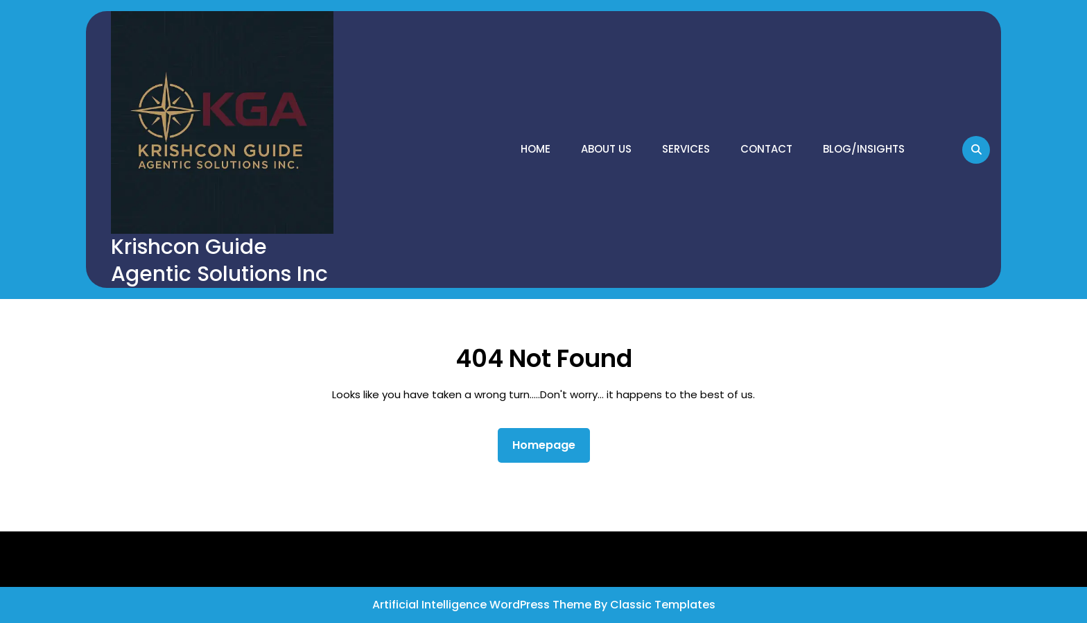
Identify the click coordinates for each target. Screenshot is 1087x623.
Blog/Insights (864, 149)
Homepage (549, 444)
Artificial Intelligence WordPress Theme (483, 605)
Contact (766, 149)
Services (686, 149)
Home (535, 149)
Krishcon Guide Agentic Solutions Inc (219, 260)
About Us (606, 149)
